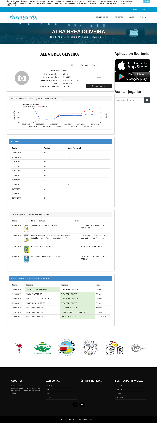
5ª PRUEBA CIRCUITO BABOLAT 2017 (46, 256)
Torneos (49, 385)
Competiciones (102, 17)
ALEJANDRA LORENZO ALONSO (39, 298)
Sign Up (142, 9)
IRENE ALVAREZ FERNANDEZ (38, 289)
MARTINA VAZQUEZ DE (35, 303)
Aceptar (146, 1)
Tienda (143, 17)
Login (134, 9)
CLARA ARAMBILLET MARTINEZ (74, 312)
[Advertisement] (129, 120)
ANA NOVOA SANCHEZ (70, 307)
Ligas (48, 389)
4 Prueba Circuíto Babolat (41, 246)
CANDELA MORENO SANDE (72, 317)
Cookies (118, 393)
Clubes (48, 397)
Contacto (118, 385)
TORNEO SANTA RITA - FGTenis (44, 225)
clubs (131, 17)
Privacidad (119, 389)
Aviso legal (119, 397)
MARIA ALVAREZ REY (34, 294)
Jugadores (118, 17)
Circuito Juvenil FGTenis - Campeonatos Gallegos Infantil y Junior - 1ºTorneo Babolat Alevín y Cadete (51, 236)
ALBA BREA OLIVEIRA (69, 289)
